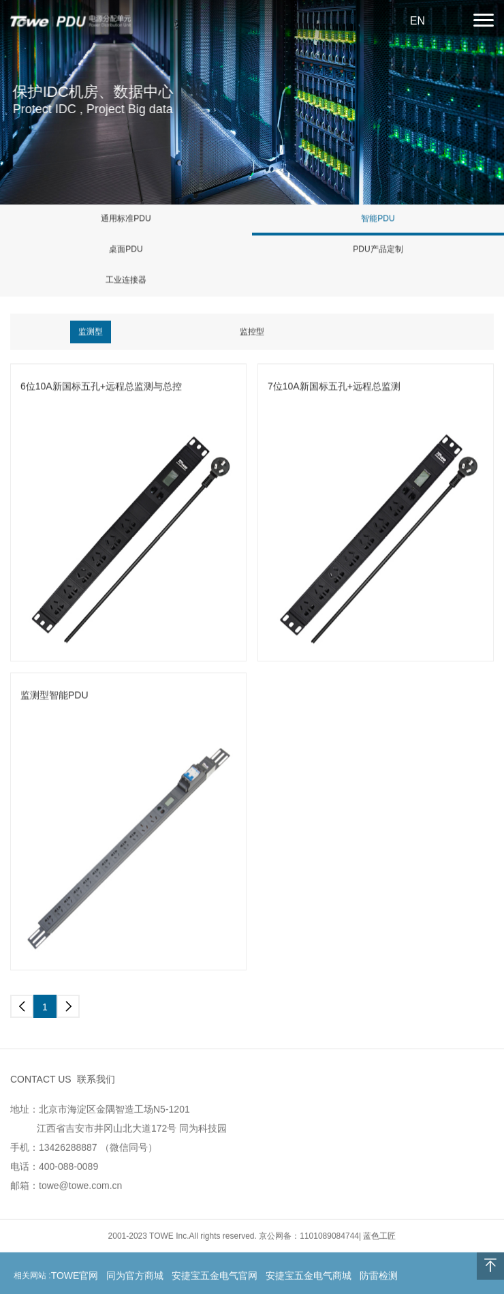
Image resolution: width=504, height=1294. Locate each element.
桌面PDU (125, 249)
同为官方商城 (134, 1277)
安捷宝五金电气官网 (214, 1277)
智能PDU (377, 219)
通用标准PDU (126, 219)
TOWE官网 (75, 1277)
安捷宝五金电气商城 (308, 1277)
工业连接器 (126, 280)
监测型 (90, 332)
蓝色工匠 (379, 1238)
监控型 (252, 332)
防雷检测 (379, 1277)
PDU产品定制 (378, 249)
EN (417, 21)
